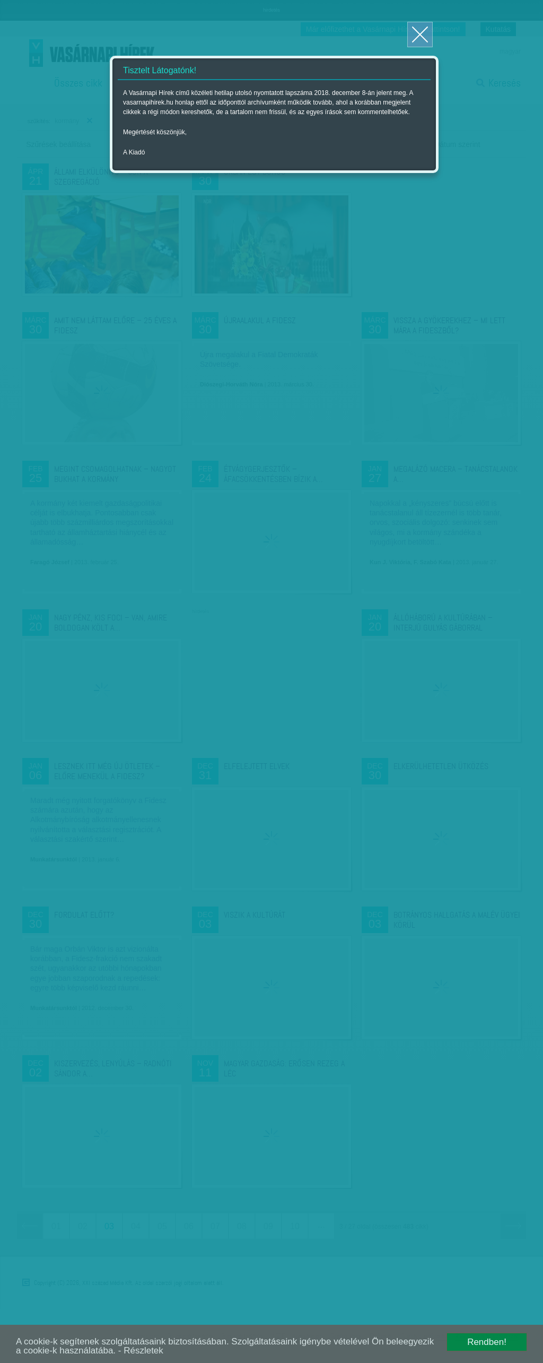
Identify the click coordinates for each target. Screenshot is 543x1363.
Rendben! (486, 1342)
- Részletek (140, 1350)
